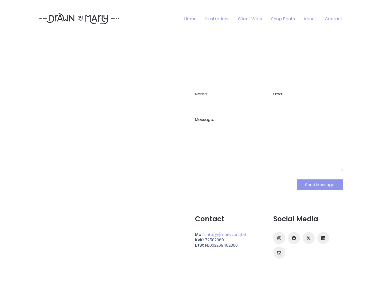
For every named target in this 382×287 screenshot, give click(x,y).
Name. (201, 94)
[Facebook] (294, 238)
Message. (204, 119)
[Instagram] (279, 238)
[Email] (279, 253)
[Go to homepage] (79, 18)
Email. (278, 94)
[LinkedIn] (323, 238)
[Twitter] (309, 238)
